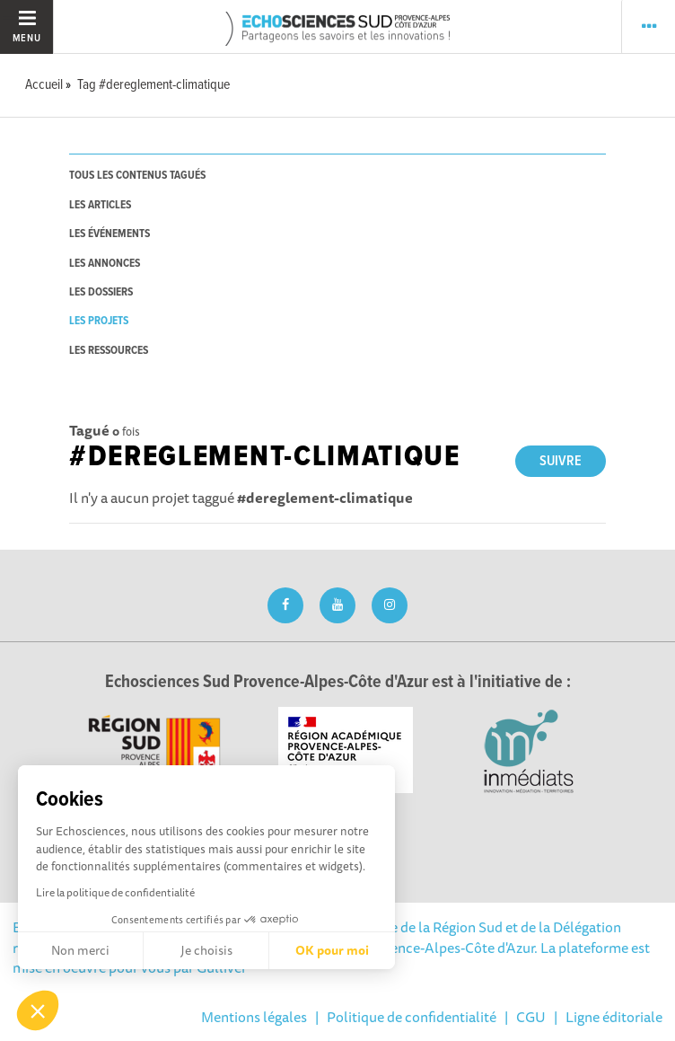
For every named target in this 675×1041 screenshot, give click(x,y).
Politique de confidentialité (411, 1016)
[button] (37, 1010)
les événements (109, 234)
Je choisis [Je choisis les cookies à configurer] (206, 950)
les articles (100, 205)
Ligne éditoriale (613, 1016)
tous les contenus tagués (137, 175)
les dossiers (101, 292)
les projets (98, 321)
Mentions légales (254, 1016)
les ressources (108, 350)
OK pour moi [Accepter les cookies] (332, 950)
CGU (531, 1016)
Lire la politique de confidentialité (115, 892)
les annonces (104, 263)
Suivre (560, 461)
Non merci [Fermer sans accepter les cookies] (80, 950)
